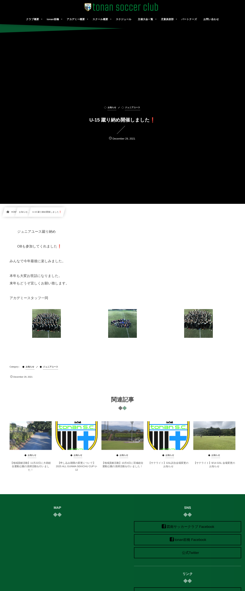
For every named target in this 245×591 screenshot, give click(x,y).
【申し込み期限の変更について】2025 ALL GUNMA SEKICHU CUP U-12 (76, 468)
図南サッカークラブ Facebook (190, 527)
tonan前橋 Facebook (190, 540)
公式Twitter (190, 553)
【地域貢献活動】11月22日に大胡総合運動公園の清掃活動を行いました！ (30, 468)
